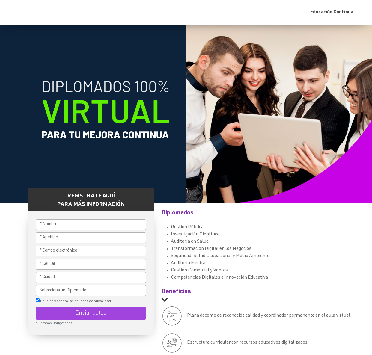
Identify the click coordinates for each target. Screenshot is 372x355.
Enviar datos (91, 313)
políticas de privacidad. (93, 301)
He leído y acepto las (74, 300)
